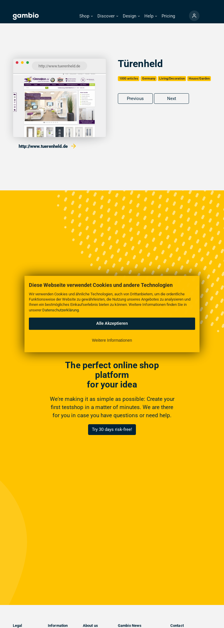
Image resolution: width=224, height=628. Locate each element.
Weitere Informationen (112, 340)
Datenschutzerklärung (60, 310)
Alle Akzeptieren (112, 323)
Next (171, 98)
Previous (135, 98)
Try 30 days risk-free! (112, 429)
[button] (86, 16)
